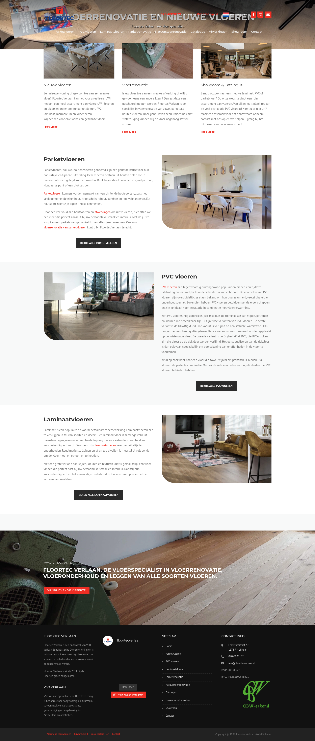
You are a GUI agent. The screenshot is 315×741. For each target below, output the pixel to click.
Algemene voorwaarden (59, 734)
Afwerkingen (218, 31)
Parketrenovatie (139, 31)
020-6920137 (236, 656)
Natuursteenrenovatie (171, 31)
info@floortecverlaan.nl (241, 663)
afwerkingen (102, 212)
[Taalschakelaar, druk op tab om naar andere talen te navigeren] (234, 15)
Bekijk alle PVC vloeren (216, 386)
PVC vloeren (87, 31)
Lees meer (51, 127)
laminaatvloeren (105, 445)
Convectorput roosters (177, 700)
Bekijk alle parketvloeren (98, 243)
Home (168, 646)
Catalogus (198, 31)
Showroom (239, 31)
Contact (256, 31)
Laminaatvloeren (112, 31)
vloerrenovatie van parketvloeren (65, 227)
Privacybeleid (81, 734)
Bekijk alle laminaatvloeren (98, 495)
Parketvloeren (65, 31)
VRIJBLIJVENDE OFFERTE (66, 590)
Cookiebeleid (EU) (100, 734)
